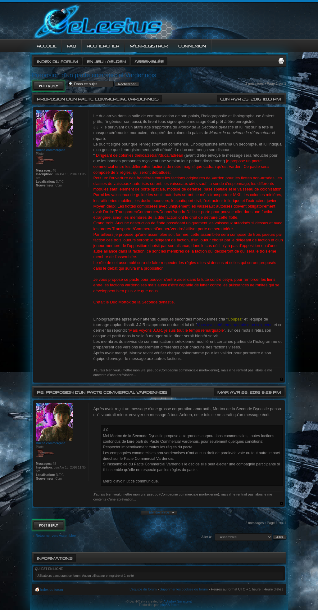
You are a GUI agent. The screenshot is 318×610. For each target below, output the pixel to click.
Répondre (48, 86)
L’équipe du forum (143, 589)
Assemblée (149, 61)
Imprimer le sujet (281, 61)
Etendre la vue (159, 512)
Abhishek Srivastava (178, 601)
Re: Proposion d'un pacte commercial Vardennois (102, 392)
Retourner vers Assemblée (55, 535)
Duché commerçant (50, 150)
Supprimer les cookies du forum (184, 589)
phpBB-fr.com (170, 605)
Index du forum (57, 61)
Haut (281, 379)
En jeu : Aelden (106, 61)
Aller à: (206, 537)
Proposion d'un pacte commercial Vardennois (94, 75)
